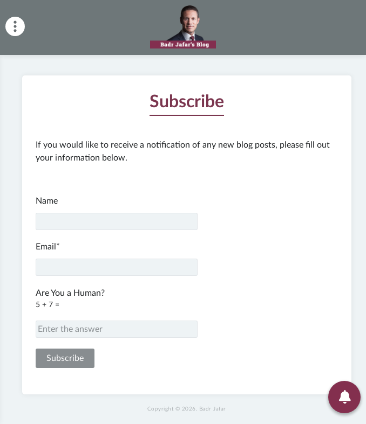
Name (117, 213)
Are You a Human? (187, 313)
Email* (117, 259)
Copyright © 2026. (186, 409)
